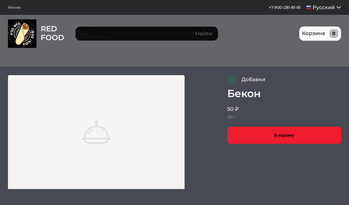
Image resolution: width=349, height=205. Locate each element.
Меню (14, 7)
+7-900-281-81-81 (285, 7)
